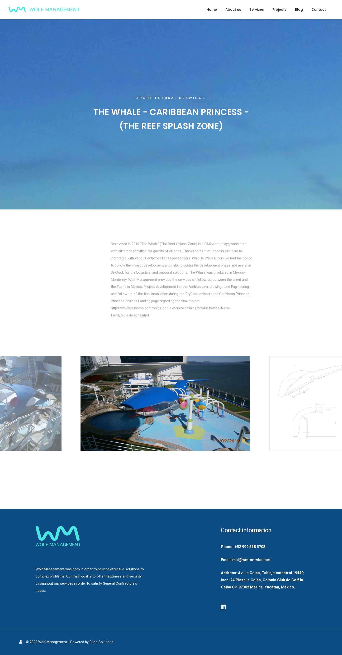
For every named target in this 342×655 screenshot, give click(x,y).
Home (212, 9)
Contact (318, 9)
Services (257, 9)
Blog (299, 9)
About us (233, 9)
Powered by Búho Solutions (91, 642)
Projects (279, 9)
